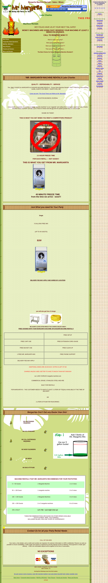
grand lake (40, 573)
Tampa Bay (99, 39)
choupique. (29, 573)
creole (33, 573)
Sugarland (99, 83)
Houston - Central (100, 68)
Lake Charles (100, 46)
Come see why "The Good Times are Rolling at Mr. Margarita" (48, 93)
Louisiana (99, 45)
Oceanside (99, 23)
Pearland (100, 78)
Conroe (99, 60)
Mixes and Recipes (8, 51)
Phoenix (99, 13)
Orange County (99, 25)
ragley (64, 573)
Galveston (99, 65)
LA (102, 8)
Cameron (20, 573)
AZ (95, 8)
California (99, 19)
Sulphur (67, 573)
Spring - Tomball (99, 81)
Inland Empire (100, 20)
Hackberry (45, 573)
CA (97, 8)
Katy (100, 70)
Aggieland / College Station (100, 53)
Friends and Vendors (8, 49)
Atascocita (99, 55)
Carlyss (25, 573)
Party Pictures (6, 46)
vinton (76, 573)
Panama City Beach (99, 37)
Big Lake (16, 573)
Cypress (100, 63)
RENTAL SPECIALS (8, 44)
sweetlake (72, 573)
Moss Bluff (59, 573)
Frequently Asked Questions (10, 41)
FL (99, 8)
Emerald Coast (99, 34)
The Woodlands (99, 86)
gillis (37, 573)
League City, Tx (99, 75)
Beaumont (99, 58)
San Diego (99, 28)
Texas (100, 51)
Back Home (6, 39)
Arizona (99, 12)
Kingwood (99, 73)
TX (104, 8)
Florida (100, 33)
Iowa (49, 573)
